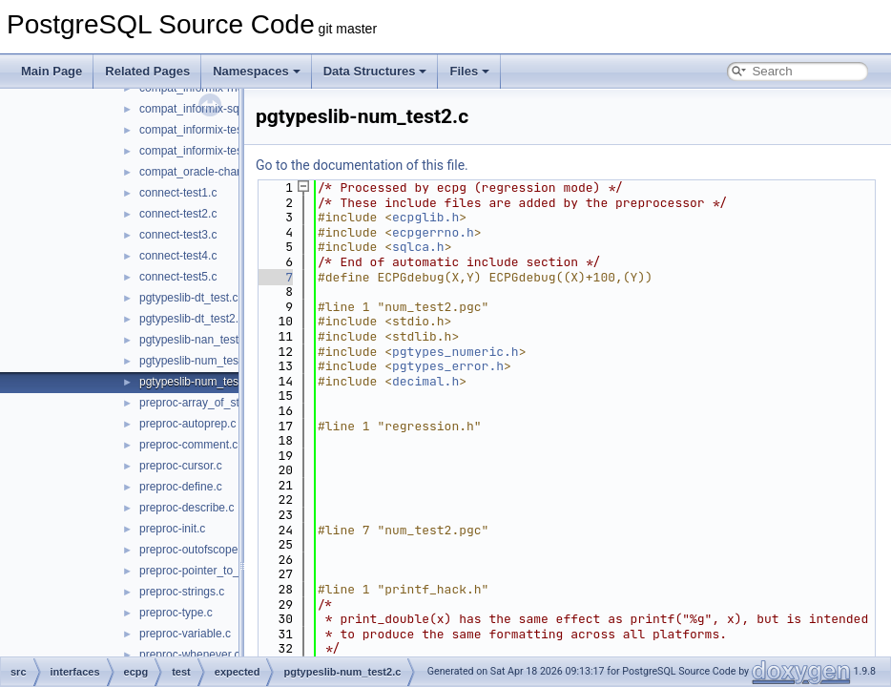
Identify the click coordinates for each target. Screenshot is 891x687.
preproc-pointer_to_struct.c (207, 570)
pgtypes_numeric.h (455, 352)
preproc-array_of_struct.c (203, 402)
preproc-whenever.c (189, 654)
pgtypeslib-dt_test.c (188, 297)
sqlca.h (418, 247)
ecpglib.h (425, 217)
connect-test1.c (178, 192)
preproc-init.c (172, 528)
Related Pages (147, 71)
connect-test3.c (178, 234)
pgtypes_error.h (448, 366)
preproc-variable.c (185, 633)
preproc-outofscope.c (193, 549)
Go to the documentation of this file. (362, 165)
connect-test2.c (178, 213)
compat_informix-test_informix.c (219, 129)
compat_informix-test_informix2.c (223, 150)
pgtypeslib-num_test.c (195, 360)
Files (469, 71)
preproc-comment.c (188, 444)
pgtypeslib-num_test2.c (198, 381)
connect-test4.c (178, 255)
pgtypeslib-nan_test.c (193, 339)
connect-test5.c (178, 276)
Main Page (51, 71)
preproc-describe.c (186, 507)
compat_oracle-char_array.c (210, 171)
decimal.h (425, 381)
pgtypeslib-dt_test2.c (191, 318)
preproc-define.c (180, 486)
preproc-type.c (176, 612)
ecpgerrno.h (433, 232)
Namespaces (256, 71)
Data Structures (375, 71)
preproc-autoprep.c (187, 423)
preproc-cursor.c (180, 465)
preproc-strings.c (181, 591)
